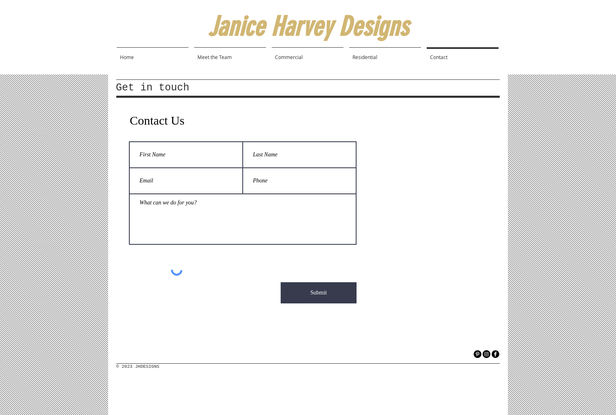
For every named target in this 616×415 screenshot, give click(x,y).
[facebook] (495, 354)
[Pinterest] (477, 354)
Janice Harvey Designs (308, 27)
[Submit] (319, 292)
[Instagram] (486, 354)
